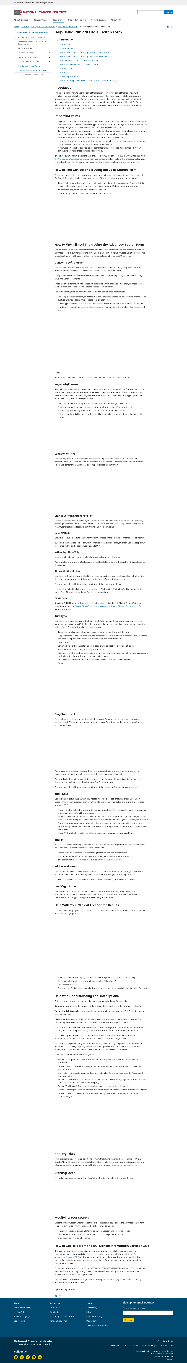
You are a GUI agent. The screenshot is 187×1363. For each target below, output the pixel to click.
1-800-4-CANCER (130, 1345)
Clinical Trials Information (29, 61)
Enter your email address (134, 1308)
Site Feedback (167, 1345)
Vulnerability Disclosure (97, 1325)
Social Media (19, 1321)
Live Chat (115, 1345)
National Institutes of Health (162, 1354)
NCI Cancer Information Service (72, 159)
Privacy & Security (94, 1316)
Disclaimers (91, 1321)
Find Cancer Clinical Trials (29, 66)
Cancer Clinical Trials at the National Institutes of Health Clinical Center (106, 606)
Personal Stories (25, 48)
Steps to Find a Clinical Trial (31, 74)
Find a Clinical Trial (58, 1321)
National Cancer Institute (163, 1356)
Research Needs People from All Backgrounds (32, 42)
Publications (55, 1312)
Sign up (128, 1320)
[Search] (168, 12)
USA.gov (170, 1359)
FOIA (88, 1312)
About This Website (22, 1307)
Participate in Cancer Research (32, 32)
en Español (19, 1312)
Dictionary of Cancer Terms (62, 1316)
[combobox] (150, 12)
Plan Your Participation (28, 57)
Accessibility (91, 1307)
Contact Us (55, 1307)
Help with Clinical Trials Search (33, 70)
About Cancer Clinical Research (31, 37)
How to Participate (26, 53)
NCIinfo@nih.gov (149, 1345)
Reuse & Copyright (22, 1316)
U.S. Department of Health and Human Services (154, 1351)
